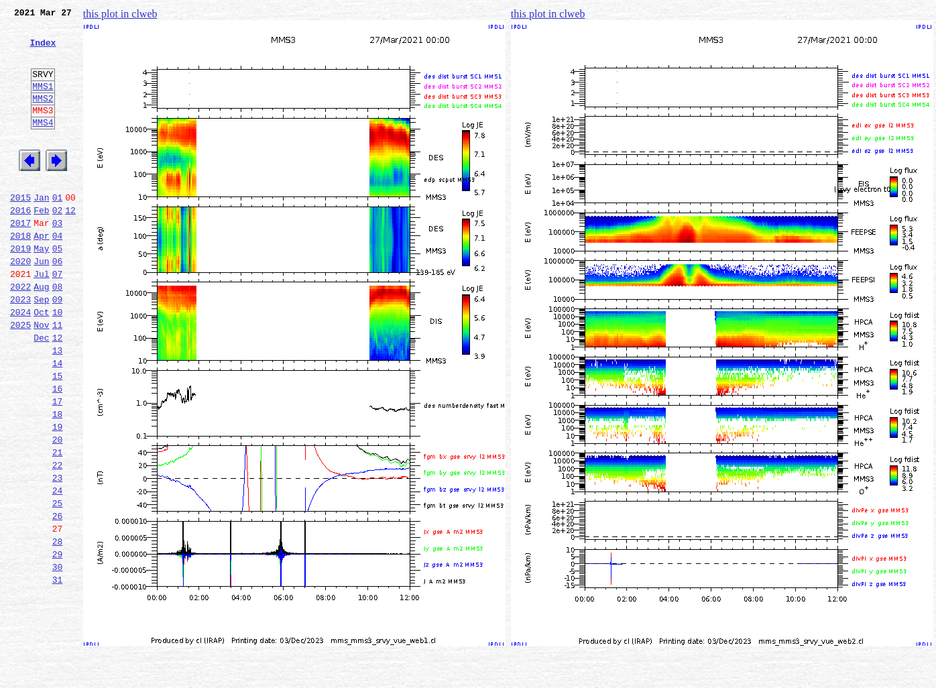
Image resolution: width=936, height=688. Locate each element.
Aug (41, 333)
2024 (20, 362)
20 (57, 510)
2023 (20, 347)
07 (57, 318)
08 (57, 333)
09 (57, 347)
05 (57, 288)
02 (57, 244)
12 (70, 244)
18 (57, 480)
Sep (41, 347)
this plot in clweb (120, 13)
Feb (41, 244)
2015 (20, 229)
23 (57, 554)
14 (57, 421)
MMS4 (42, 144)
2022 (20, 333)
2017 (20, 259)
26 (57, 598)
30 (57, 657)
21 (57, 524)
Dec (41, 392)
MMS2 (42, 116)
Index (43, 50)
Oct (41, 362)
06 (57, 303)
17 (57, 465)
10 (57, 362)
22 (57, 539)
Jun (41, 303)
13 (57, 406)
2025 (20, 377)
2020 (20, 303)
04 (57, 274)
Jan (41, 229)
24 (57, 569)
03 (57, 259)
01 (57, 229)
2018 (20, 274)
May (41, 288)
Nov (41, 377)
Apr (41, 274)
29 (57, 642)
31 (57, 672)
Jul (41, 318)
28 (57, 628)
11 (57, 377)
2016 (20, 244)
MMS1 (42, 102)
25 (57, 583)
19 (57, 495)
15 (57, 436)
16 (57, 451)
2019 (20, 288)
